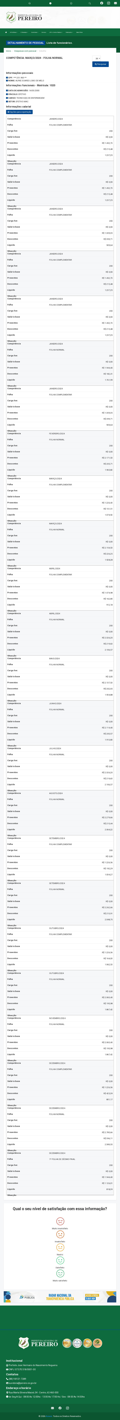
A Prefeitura (13, 32)
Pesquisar (100, 64)
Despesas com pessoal (25, 51)
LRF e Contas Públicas (55, 32)
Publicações (69, 32)
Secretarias (34, 32)
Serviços (43, 32)
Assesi (49, 1416)
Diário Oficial (79, 32)
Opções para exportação (19, 112)
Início (8, 51)
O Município (24, 32)
